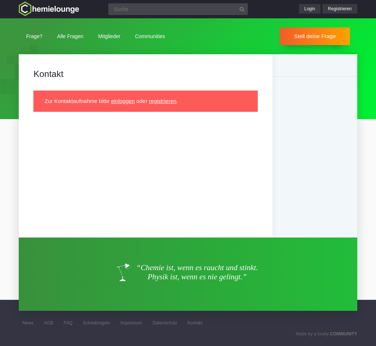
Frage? (34, 36)
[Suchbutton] (242, 9)
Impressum (131, 322)
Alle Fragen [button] (70, 36)
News (27, 322)
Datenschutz (165, 322)
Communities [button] (150, 36)
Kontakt (195, 322)
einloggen (123, 101)
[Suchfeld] (178, 9)
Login (309, 8)
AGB (48, 322)
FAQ (68, 322)
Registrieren (340, 8)
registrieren (163, 101)
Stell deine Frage (315, 36)
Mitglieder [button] (109, 36)
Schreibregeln (96, 322)
